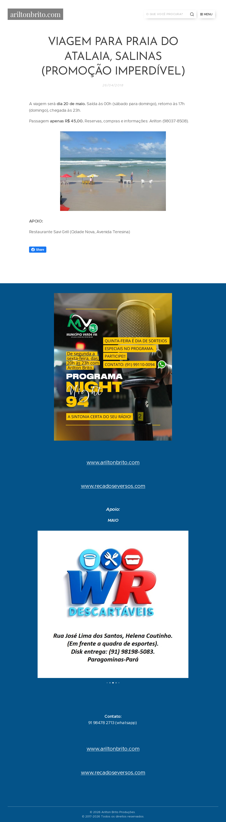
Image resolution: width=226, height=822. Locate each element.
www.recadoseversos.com (113, 486)
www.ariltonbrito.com (113, 462)
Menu (206, 14)
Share (37, 249)
